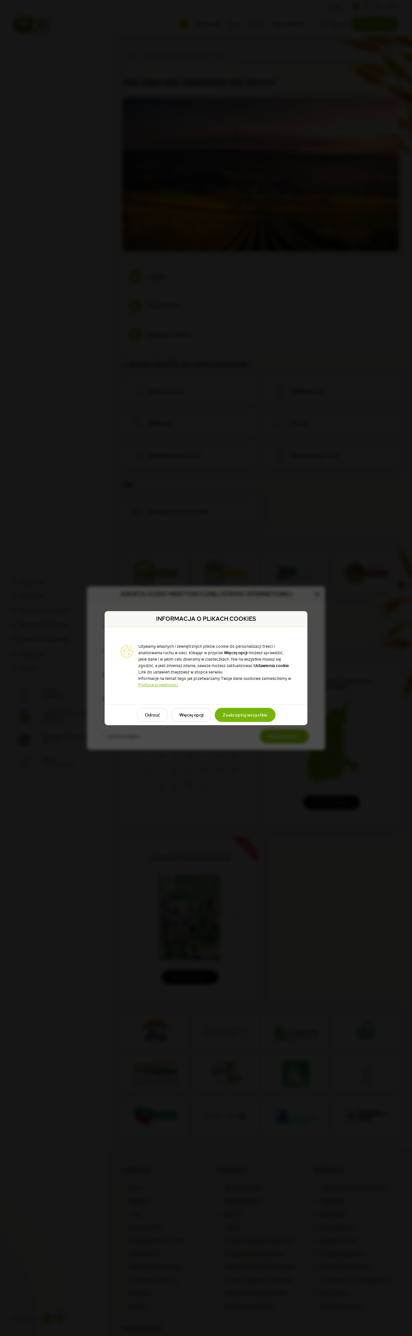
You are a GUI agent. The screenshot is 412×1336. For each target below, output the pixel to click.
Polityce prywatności (158, 685)
